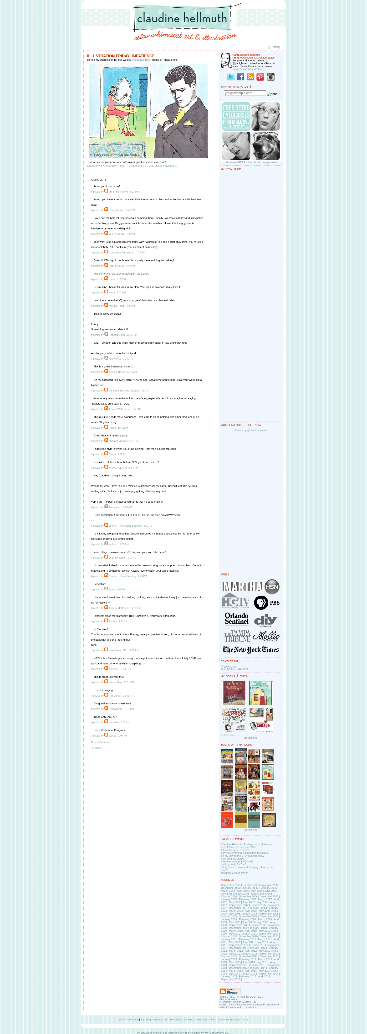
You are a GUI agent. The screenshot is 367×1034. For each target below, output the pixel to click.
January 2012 (258, 947)
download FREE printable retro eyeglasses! (251, 162)
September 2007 (238, 905)
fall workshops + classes (235, 850)
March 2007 (265, 899)
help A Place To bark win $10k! (239, 847)
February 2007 (247, 899)
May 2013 (234, 962)
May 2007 (234, 902)
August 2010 (249, 933)
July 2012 (234, 953)
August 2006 (241, 893)
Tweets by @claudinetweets (250, 430)
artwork (100, 165)
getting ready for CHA (233, 864)
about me (223, 1019)
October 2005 (251, 885)
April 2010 (251, 930)
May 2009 (234, 922)
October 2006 (229, 896)
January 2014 (258, 967)
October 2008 (229, 916)
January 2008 (258, 907)
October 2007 (258, 905)
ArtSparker (115, 695)
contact (235, 1019)
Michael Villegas (118, 441)
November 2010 (248, 936)
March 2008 (236, 910)
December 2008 (269, 916)
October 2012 (229, 956)
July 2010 (234, 933)
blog (213, 1019)
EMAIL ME (230, 666)
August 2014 (249, 973)
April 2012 (251, 950)
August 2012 (249, 953)
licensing (146, 1019)
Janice (112, 735)
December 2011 (238, 947)
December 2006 (269, 896)
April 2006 (243, 890)
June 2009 (249, 922)
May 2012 (264, 950)
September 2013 (238, 965)
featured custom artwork (235, 872)
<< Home (96, 748)
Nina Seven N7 (117, 650)
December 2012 (269, 956)
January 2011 (229, 939)
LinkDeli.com (228, 735)
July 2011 (262, 942)
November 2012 (248, 956)
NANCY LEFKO (118, 467)
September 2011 (238, 945)
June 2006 (271, 890)
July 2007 (262, 902)
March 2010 (236, 930)
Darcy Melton (116, 210)
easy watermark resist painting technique (245, 852)
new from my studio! (233, 858)
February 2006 (268, 887)
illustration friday (141, 59)
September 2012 (268, 953)
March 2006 (228, 890)
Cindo (112, 454)
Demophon (115, 708)
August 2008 (249, 913)
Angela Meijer (117, 372)
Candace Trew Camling (122, 576)
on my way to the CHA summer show (242, 855)
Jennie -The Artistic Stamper (125, 525)
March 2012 (236, 950)
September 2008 (268, 913)
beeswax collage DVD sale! (237, 861)
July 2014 (234, 973)
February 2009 (247, 919)
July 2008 (234, 913)
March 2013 (265, 959)
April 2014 (251, 970)
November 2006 (248, 896)
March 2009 (265, 919)
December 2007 (238, 907)
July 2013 (262, 962)
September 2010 (268, 933)
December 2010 (269, 936)
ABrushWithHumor (119, 409)
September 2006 (260, 893)
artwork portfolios (128, 1019)
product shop (160, 1019)
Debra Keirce (116, 265)
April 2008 (251, 910)
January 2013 (229, 959)
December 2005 (230, 887)
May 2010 (264, 930)
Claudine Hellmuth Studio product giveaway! (247, 844)
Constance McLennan (121, 252)
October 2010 (229, 936)
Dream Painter (117, 557)
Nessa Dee (115, 682)
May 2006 (256, 890)
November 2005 (269, 885)
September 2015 (230, 979)
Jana (111, 589)
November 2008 (248, 916)
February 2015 (247, 976)
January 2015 (229, 976)
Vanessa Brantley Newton (124, 390)
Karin (112, 279)
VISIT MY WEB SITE (236, 669)
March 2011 (265, 939)
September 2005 (230, 885)
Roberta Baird (117, 334)
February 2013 (247, 959)
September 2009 (238, 925)
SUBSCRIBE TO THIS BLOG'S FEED (241, 996)
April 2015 (264, 976)
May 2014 (264, 970)
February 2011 (247, 939)
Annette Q (115, 669)
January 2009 (229, 919)
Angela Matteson (118, 608)
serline (112, 544)
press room (202, 1019)
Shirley (113, 621)
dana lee (114, 722)
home (245, 1019)
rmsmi (112, 427)
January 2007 (229, 899)
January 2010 (258, 927)
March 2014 (236, 970)
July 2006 (226, 893)
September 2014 (268, 973)
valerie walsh (116, 234)
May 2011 (234, 942)
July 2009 (262, 922)
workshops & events (182, 1019)
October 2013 (258, 965)
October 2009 (258, 925)
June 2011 (249, 942)
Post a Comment (101, 742)
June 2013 (249, 962)
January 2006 (250, 887)
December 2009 (238, 927)
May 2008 (264, 910)
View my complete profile (247, 69)
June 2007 (249, 902)
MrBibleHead (116, 305)
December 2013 (238, 967)
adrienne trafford (118, 191)
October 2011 (258, 945)
